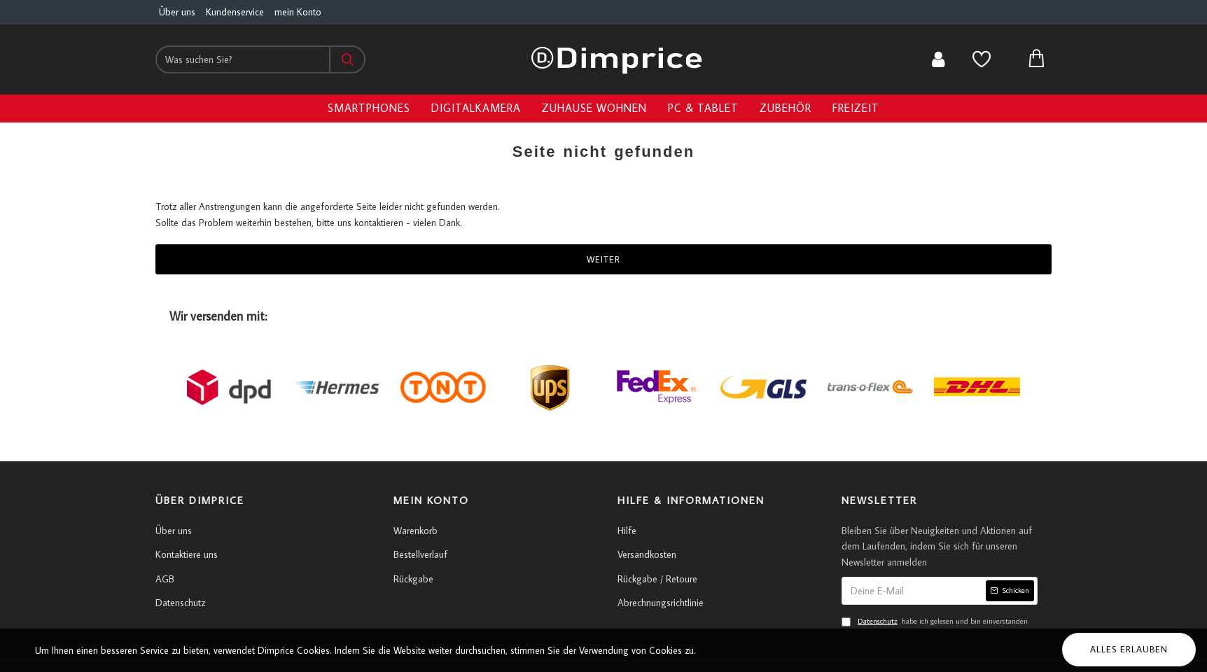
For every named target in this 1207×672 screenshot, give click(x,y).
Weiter (603, 259)
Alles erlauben (1129, 648)
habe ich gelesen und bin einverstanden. (935, 621)
